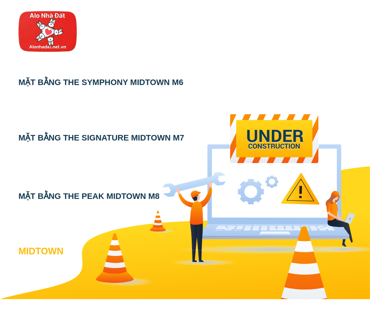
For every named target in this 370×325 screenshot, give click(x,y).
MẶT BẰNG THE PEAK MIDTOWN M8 (89, 196)
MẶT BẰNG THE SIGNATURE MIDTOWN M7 (101, 137)
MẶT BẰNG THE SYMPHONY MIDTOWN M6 (100, 82)
